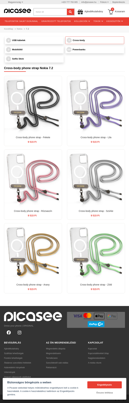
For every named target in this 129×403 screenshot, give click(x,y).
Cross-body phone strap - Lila (96, 137)
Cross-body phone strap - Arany (33, 284)
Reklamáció (51, 367)
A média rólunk (94, 363)
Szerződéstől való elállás (57, 363)
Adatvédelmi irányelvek (14, 367)
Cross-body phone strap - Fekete (33, 137)
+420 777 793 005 (69, 2)
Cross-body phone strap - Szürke (96, 211)
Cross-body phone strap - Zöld (96, 284)
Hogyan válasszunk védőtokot (17, 377)
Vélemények (9, 372)
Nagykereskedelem (96, 358)
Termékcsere (52, 358)
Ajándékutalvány (11, 349)
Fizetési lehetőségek (13, 358)
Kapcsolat (92, 349)
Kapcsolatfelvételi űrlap (98, 353)
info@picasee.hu (88, 2)
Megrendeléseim (53, 353)
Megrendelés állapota (55, 349)
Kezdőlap (8, 29)
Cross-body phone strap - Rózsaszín (33, 211)
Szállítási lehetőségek (14, 353)
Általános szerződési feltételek (17, 363)
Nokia (19, 29)
